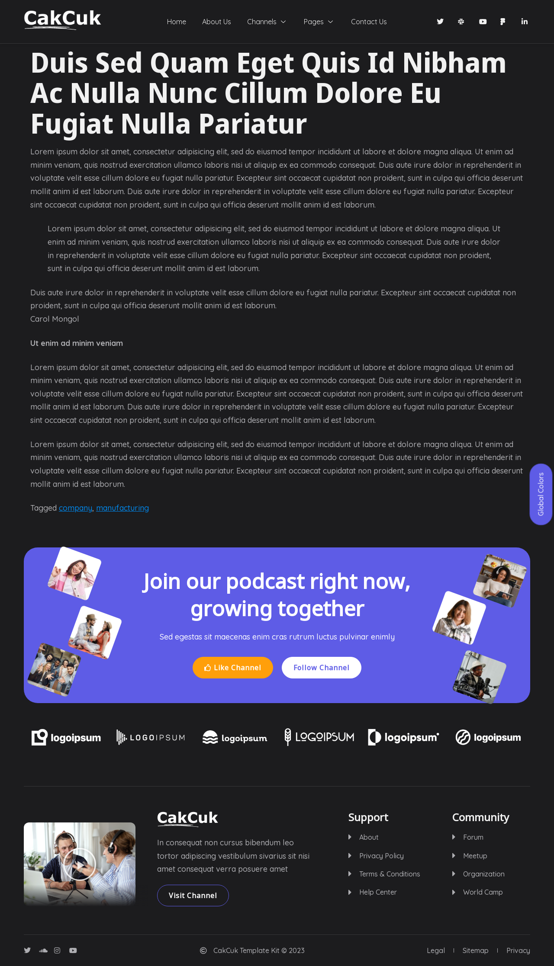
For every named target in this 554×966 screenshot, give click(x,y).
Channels (267, 21)
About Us (210, 21)
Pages (325, 21)
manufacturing (122, 508)
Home (165, 21)
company (75, 508)
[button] (79, 864)
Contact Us (380, 21)
